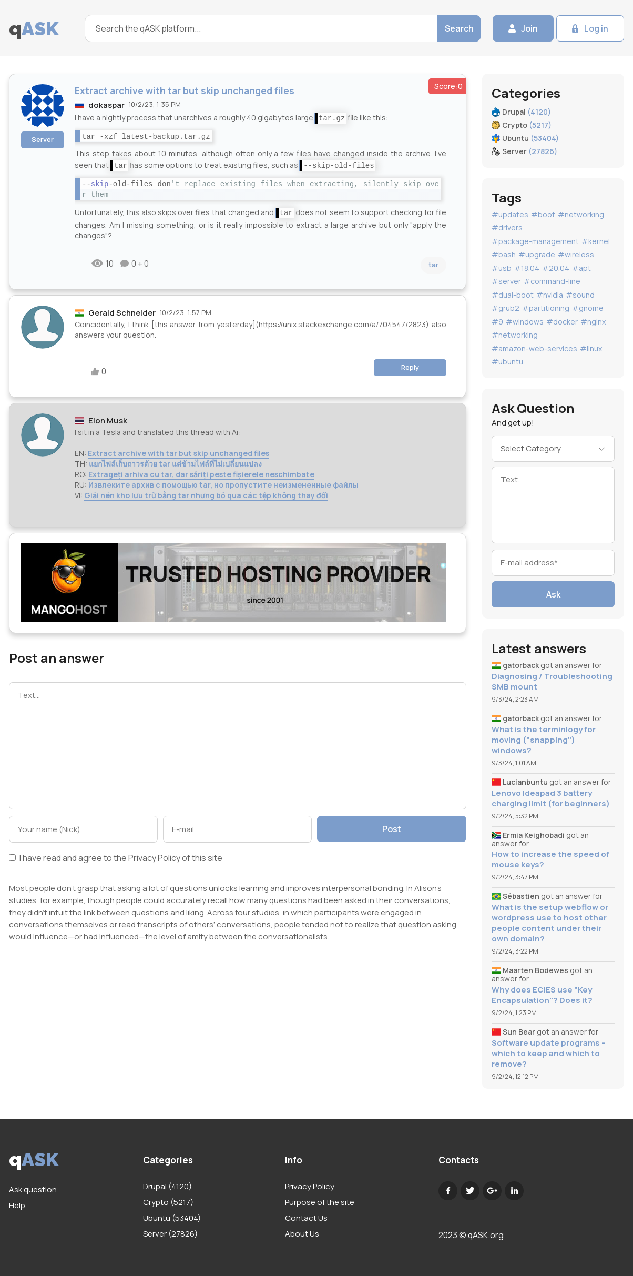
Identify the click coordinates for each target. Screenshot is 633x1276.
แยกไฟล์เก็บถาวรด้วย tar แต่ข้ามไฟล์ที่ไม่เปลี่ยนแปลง (175, 464)
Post (391, 829)
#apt (581, 268)
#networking (581, 214)
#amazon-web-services (534, 348)
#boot (543, 214)
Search (459, 28)
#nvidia (549, 295)
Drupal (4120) (167, 1186)
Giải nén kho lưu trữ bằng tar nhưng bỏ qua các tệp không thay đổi (206, 495)
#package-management (535, 241)
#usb (502, 268)
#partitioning (545, 308)
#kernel (595, 241)
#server (506, 281)
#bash (504, 254)
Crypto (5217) (168, 1202)
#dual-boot (513, 295)
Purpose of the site (319, 1202)
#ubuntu (507, 362)
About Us (302, 1233)
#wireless (576, 254)
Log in (596, 28)
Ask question (33, 1189)
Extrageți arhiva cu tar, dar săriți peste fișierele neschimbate (201, 474)
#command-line (552, 281)
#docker (562, 322)
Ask (553, 594)
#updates (510, 214)
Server (43, 139)
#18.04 (526, 268)
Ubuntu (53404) (172, 1217)
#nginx (593, 322)
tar (433, 264)
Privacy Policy (154, 858)
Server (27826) (170, 1233)
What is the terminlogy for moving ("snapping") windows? (544, 740)
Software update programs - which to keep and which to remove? (548, 1053)
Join (529, 28)
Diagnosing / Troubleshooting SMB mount (552, 681)
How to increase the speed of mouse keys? (550, 859)
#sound (580, 295)
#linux (591, 348)
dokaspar (106, 104)
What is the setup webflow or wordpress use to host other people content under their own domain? (550, 923)
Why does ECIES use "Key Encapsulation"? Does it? (542, 995)
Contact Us (306, 1217)
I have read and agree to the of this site (115, 859)
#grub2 (505, 308)
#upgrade (536, 254)
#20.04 (555, 268)
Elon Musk (107, 420)
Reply (410, 367)
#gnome (588, 308)
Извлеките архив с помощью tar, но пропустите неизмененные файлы (223, 485)
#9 (497, 322)
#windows (525, 322)
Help (17, 1205)
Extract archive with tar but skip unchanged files (178, 453)
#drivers (507, 227)
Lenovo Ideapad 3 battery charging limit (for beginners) (551, 798)
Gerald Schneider (122, 312)
